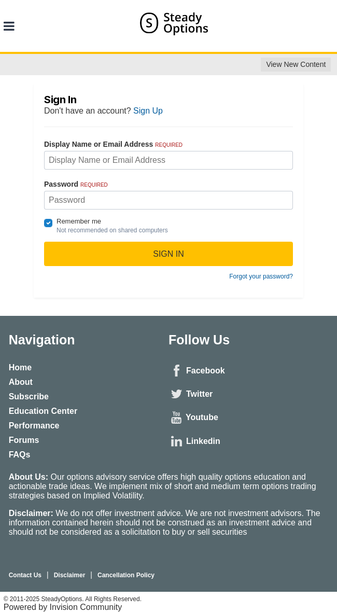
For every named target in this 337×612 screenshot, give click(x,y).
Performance (34, 425)
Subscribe (29, 396)
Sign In (168, 253)
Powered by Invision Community (63, 607)
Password (76, 184)
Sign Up (148, 110)
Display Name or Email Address (113, 144)
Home (20, 367)
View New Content (296, 64)
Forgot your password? (261, 276)
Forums (24, 440)
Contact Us (25, 575)
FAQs (20, 454)
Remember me (79, 221)
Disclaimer (70, 575)
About (21, 382)
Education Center (43, 411)
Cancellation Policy (126, 575)
